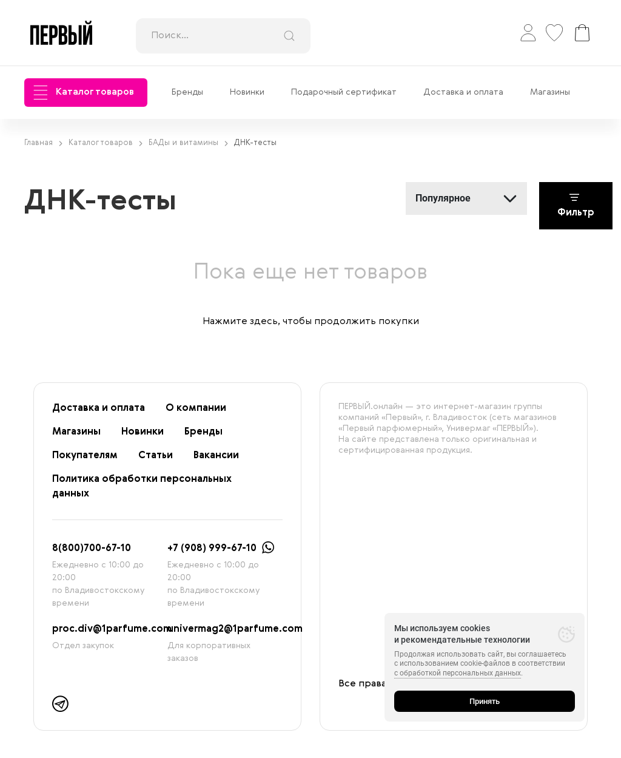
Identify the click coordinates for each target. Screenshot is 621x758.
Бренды (187, 92)
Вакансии (216, 456)
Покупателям (85, 456)
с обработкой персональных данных (457, 673)
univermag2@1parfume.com (235, 629)
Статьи (155, 456)
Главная (43, 143)
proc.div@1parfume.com (112, 629)
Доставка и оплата (463, 92)
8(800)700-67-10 (91, 548)
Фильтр (575, 205)
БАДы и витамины (188, 143)
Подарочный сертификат (344, 92)
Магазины (550, 92)
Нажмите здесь (240, 322)
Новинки (247, 92)
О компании (196, 408)
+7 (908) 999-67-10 (212, 548)
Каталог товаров (83, 93)
